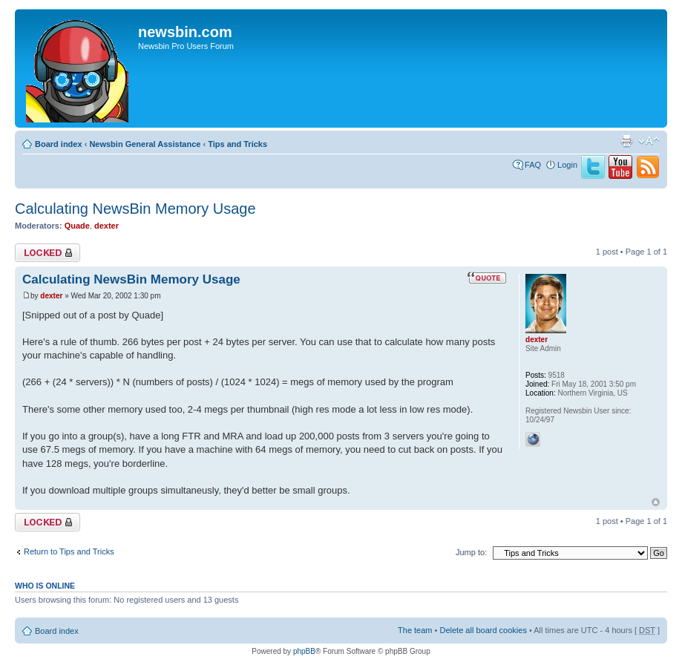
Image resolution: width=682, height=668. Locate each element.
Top (656, 502)
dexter (106, 225)
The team (415, 630)
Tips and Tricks (237, 144)
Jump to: (471, 552)
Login (567, 164)
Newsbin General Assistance (144, 144)
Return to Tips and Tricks (69, 551)
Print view (626, 141)
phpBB (304, 651)
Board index (58, 144)
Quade (77, 225)
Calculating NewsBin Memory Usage (135, 208)
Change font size (649, 141)
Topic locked (47, 252)
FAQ (533, 164)
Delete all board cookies (482, 630)
